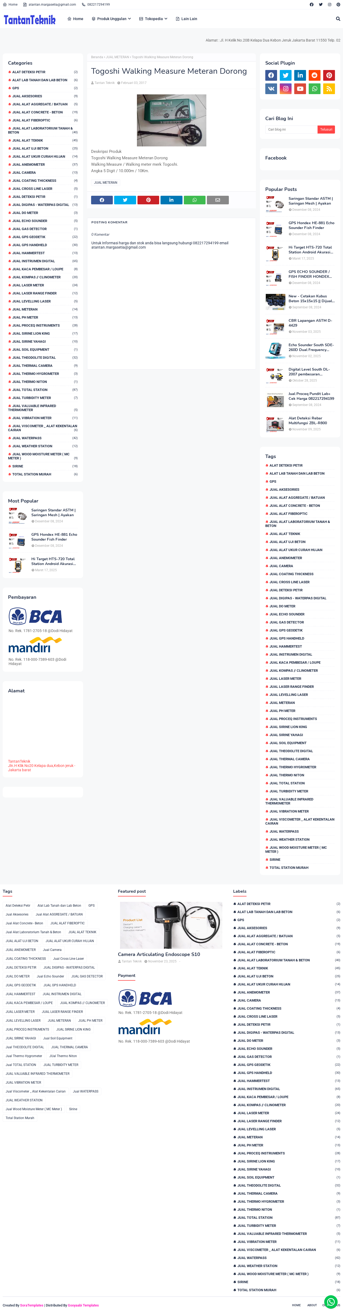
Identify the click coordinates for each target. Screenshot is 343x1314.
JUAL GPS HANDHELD (45, 245)
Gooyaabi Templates (83, 1305)
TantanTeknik (19, 761)
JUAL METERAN (45, 309)
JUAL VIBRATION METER (45, 418)
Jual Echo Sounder (45, 221)
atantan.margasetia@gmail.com (49, 4)
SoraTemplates (31, 1305)
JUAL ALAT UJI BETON (45, 148)
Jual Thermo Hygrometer (45, 374)
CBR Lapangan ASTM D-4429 (310, 323)
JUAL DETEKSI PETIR (45, 197)
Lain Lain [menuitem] (186, 19)
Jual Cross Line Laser (45, 189)
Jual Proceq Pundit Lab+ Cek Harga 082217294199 (311, 396)
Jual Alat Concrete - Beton (45, 112)
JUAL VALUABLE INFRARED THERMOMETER (43, 408)
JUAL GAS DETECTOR (45, 229)
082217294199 (95, 4)
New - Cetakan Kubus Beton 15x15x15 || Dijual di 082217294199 (310, 299)
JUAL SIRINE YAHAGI (45, 341)
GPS (45, 88)
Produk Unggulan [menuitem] (108, 19)
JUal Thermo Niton (45, 382)
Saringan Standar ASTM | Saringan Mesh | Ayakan (53, 513)
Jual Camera (45, 173)
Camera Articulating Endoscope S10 (159, 954)
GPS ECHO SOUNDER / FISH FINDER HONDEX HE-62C (309, 274)
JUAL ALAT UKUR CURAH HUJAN (45, 156)
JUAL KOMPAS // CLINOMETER (45, 277)
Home (10, 4)
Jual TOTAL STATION (45, 390)
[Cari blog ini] (291, 130)
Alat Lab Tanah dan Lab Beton (45, 80)
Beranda (97, 57)
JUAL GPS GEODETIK (45, 237)
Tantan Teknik (105, 83)
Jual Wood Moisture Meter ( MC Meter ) (43, 456)
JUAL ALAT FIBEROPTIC (45, 120)
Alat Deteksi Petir (45, 72)
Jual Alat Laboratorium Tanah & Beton (43, 130)
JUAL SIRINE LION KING (45, 333)
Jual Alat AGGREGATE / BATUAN (45, 104)
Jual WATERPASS (45, 438)
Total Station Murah (45, 474)
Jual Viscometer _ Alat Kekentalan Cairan (43, 428)
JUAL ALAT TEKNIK (45, 140)
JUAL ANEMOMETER (45, 165)
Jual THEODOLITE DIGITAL (45, 358)
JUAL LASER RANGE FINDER (45, 293)
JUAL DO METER (45, 213)
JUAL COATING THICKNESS (45, 181)
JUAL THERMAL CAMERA (45, 366)
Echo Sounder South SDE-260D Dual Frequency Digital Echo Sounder (311, 347)
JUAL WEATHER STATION (45, 446)
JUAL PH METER (45, 317)
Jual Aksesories (45, 96)
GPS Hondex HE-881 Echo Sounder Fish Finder (54, 537)
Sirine (45, 466)
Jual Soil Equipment (45, 350)
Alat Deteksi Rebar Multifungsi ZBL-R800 (308, 421)
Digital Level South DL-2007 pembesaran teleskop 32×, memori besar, (309, 372)
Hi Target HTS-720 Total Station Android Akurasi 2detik (52, 561)
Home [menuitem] (75, 19)
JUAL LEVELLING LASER (45, 301)
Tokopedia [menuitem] (151, 19)
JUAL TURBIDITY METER (45, 398)
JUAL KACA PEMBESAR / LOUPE (45, 269)
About (312, 1305)
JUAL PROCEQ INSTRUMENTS (45, 325)
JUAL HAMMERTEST (45, 253)
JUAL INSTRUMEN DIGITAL (45, 261)
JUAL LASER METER (45, 285)
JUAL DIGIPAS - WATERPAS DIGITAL (45, 205)
